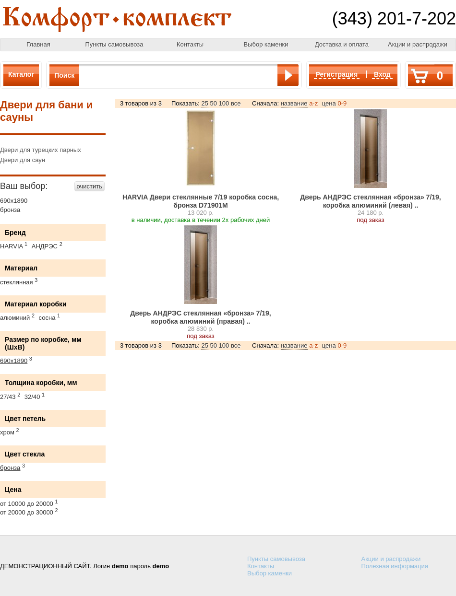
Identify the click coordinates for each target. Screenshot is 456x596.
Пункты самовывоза (114, 44)
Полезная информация (394, 566)
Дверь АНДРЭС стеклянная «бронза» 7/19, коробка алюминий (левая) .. (370, 201)
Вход (382, 74)
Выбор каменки (265, 44)
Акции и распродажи (417, 44)
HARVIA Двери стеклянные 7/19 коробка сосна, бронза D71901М (200, 201)
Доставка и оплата (342, 44)
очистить (89, 186)
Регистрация (337, 74)
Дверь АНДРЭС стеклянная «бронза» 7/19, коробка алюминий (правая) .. (200, 317)
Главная (38, 44)
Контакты (190, 44)
